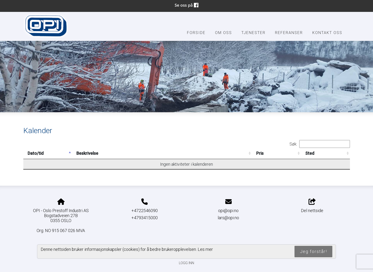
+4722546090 (144, 210)
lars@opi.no (228, 217)
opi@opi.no (228, 210)
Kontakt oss (327, 32)
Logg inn (186, 263)
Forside (196, 32)
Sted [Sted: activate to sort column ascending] (309, 153)
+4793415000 (144, 217)
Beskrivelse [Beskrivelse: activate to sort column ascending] (87, 153)
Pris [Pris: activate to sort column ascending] (260, 153)
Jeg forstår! (313, 251)
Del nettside (312, 206)
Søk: (320, 144)
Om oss (223, 32)
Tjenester (253, 32)
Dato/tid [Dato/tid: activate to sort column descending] (36, 153)
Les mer (205, 249)
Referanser (289, 32)
